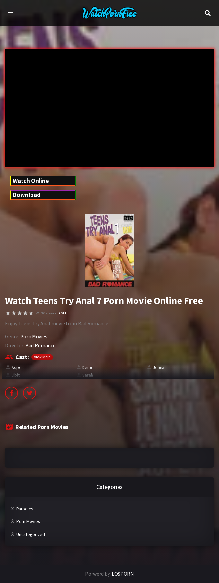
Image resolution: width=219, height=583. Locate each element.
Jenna (158, 367)
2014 (62, 313)
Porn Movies (33, 336)
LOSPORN (123, 573)
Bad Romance (40, 345)
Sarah (87, 375)
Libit (16, 375)
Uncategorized (30, 534)
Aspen (18, 367)
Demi (87, 367)
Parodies (24, 508)
